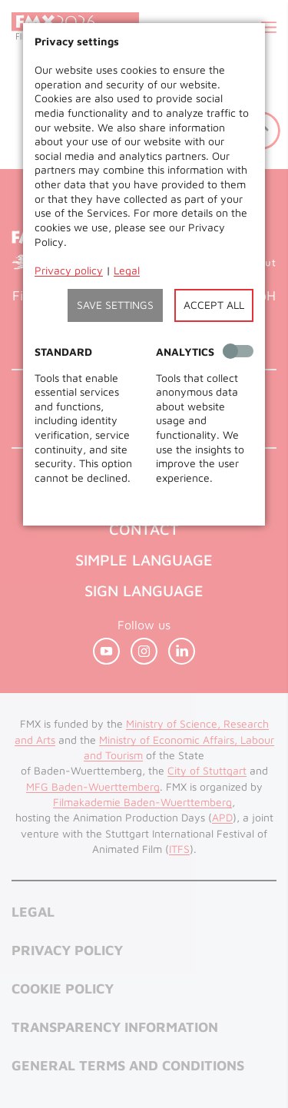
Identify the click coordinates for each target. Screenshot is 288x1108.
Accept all (214, 304)
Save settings (115, 304)
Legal (127, 270)
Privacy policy (69, 270)
